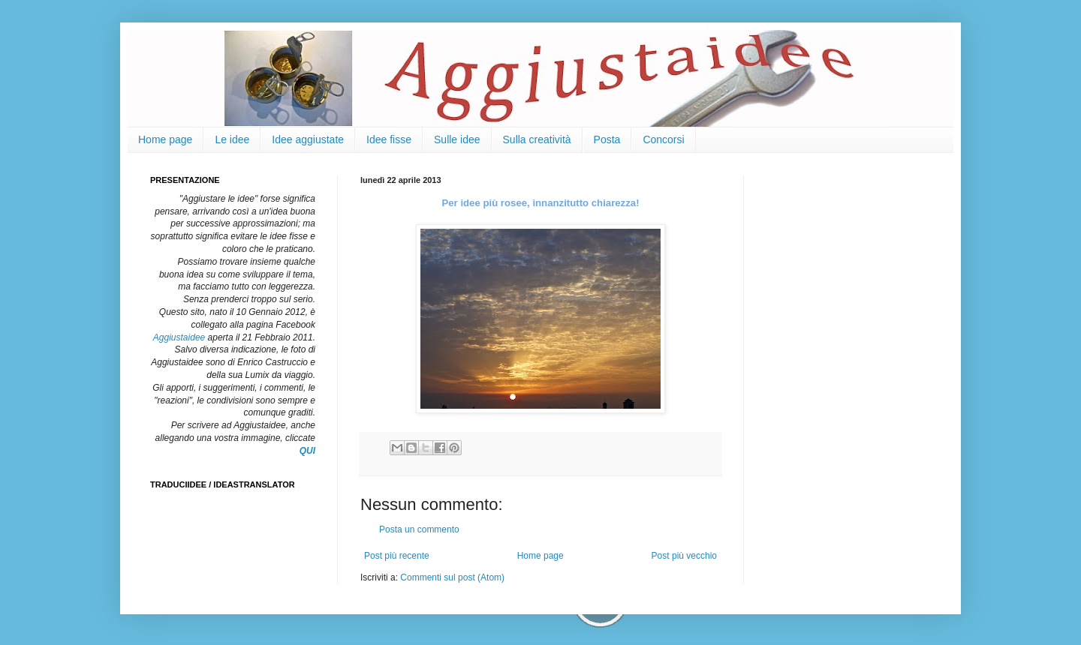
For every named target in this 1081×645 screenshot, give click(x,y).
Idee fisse (388, 140)
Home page (165, 140)
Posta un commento (419, 529)
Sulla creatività (537, 140)
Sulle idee (457, 140)
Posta (607, 140)
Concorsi (663, 140)
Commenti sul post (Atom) (452, 577)
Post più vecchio (684, 555)
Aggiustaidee (179, 337)
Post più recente (396, 555)
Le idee (232, 140)
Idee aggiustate (308, 140)
